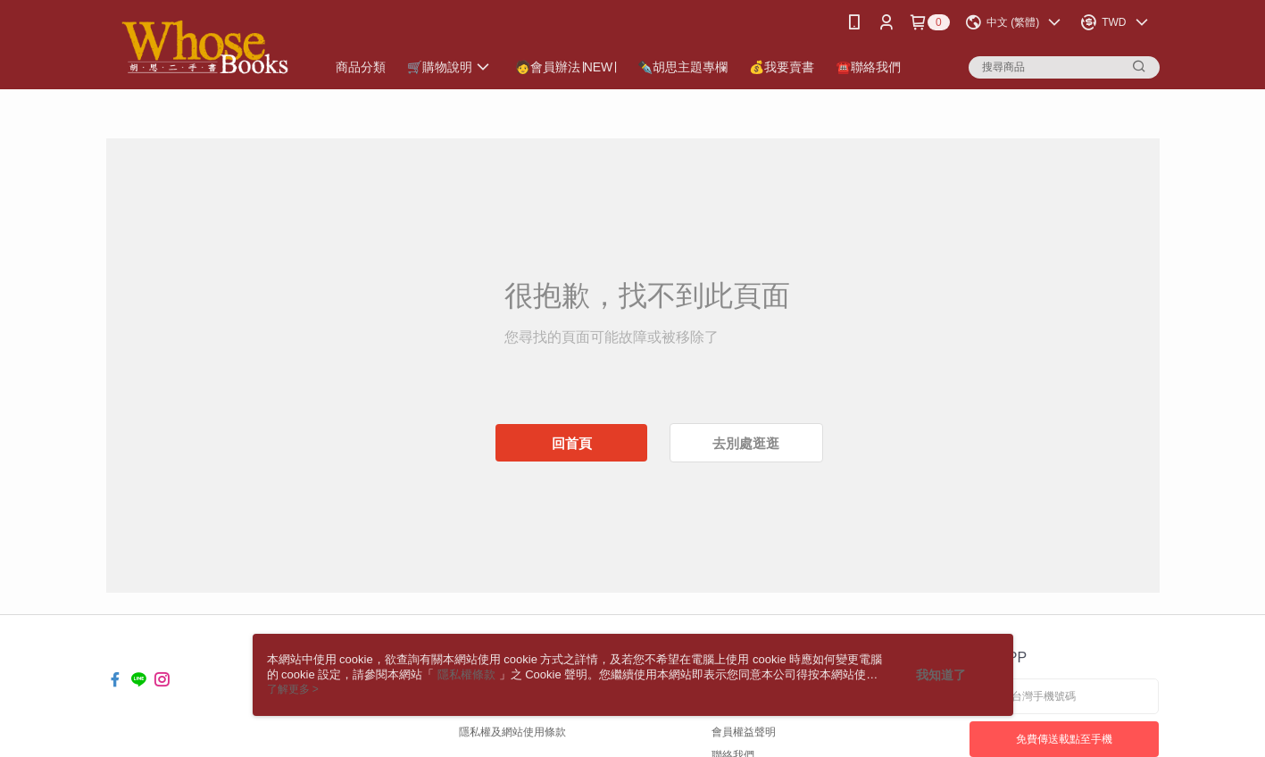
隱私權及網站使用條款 (512, 732)
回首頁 (572, 443)
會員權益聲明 (744, 732)
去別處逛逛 (745, 443)
